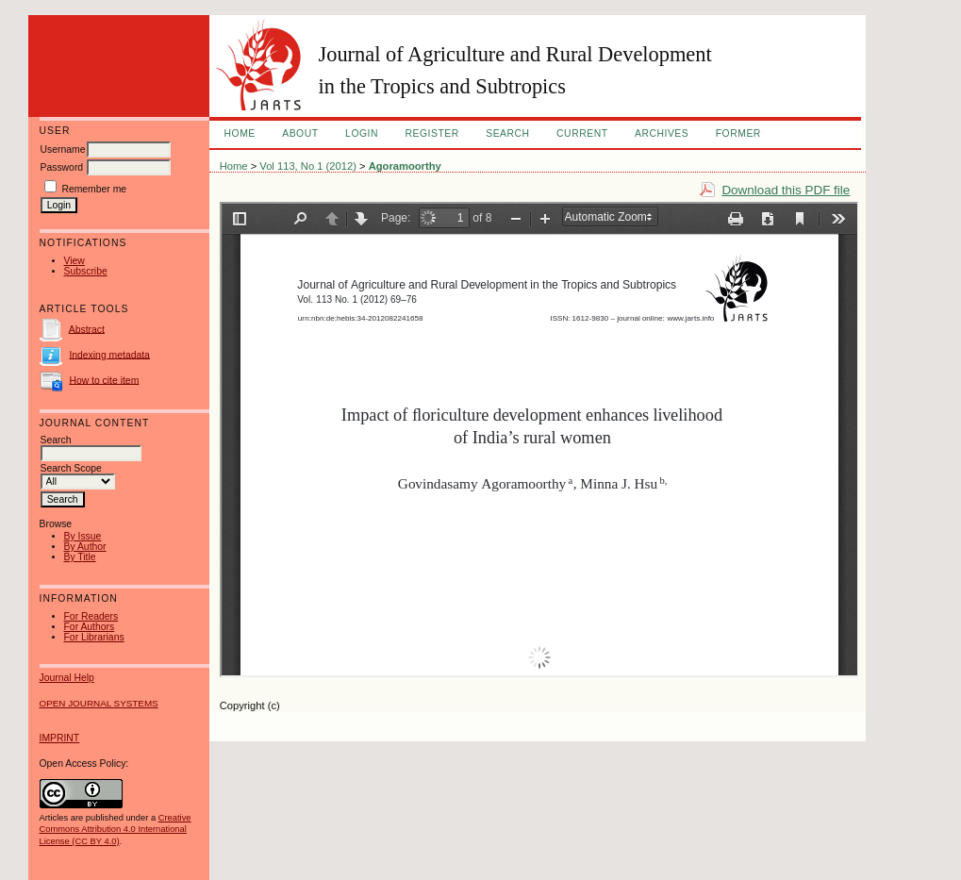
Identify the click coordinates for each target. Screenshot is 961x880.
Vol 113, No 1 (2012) (307, 166)
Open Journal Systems (99, 703)
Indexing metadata (109, 354)
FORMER (738, 133)
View (74, 261)
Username (63, 149)
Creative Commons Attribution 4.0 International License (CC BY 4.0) (115, 829)
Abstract (87, 329)
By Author (85, 546)
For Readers (91, 616)
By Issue (83, 536)
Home (240, 133)
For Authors (89, 627)
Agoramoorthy (405, 166)
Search (507, 133)
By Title (80, 557)
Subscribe (86, 271)
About (300, 133)
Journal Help (67, 677)
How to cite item (104, 379)
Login (361, 133)
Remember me (93, 189)
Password (62, 167)
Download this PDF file (785, 190)
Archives (661, 133)
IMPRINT (60, 738)
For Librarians (94, 637)
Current (581, 133)
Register (431, 133)
